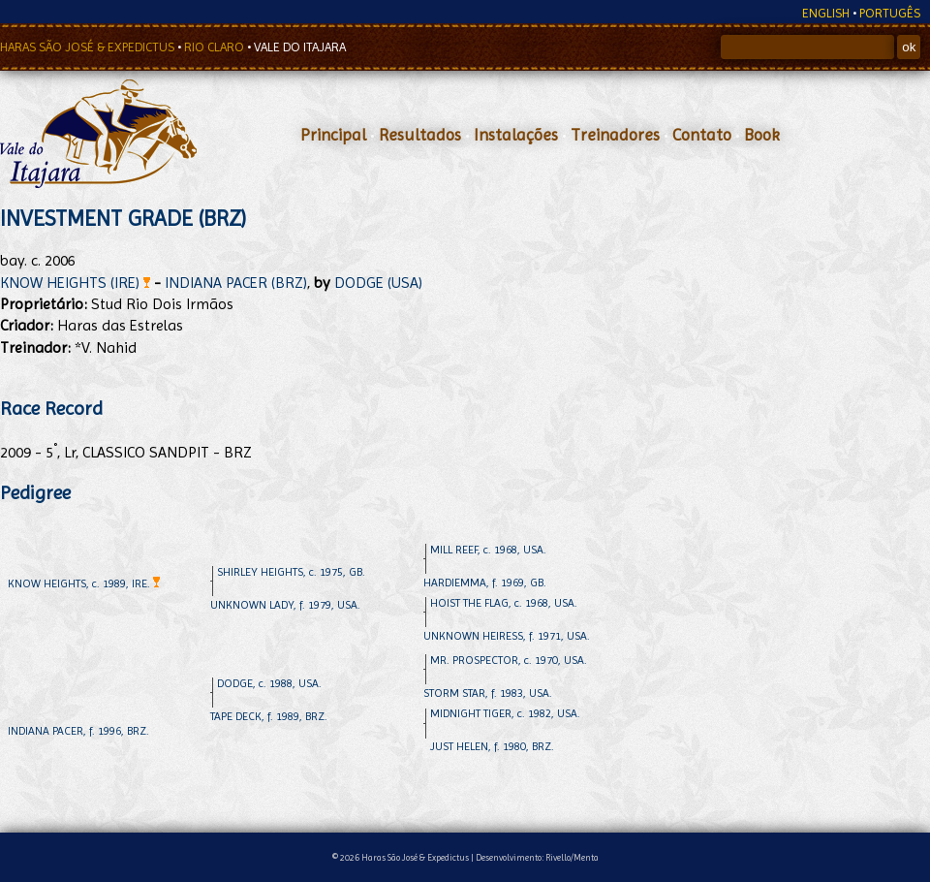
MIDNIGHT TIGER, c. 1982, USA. (505, 713)
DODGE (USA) (378, 282)
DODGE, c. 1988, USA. (269, 683)
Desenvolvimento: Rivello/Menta (537, 857)
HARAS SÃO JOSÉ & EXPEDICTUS (88, 47)
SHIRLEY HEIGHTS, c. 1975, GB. (291, 572)
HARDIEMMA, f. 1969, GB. (484, 582)
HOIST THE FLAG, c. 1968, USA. (503, 603)
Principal (333, 134)
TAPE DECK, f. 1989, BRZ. (268, 716)
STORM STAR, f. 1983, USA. (487, 693)
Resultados (420, 134)
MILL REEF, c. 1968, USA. (488, 549)
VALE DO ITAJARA (300, 47)
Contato (701, 134)
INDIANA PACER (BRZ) (236, 282)
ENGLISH (826, 13)
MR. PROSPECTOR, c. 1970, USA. (508, 660)
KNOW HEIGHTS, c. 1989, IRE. (84, 583)
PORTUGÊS (889, 13)
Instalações (516, 134)
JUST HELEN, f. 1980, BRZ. (492, 746)
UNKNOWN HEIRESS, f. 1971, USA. (506, 636)
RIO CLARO (215, 47)
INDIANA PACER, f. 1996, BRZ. (78, 731)
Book (762, 134)
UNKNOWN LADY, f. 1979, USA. (285, 605)
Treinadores (615, 134)
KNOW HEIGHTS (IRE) (75, 282)
